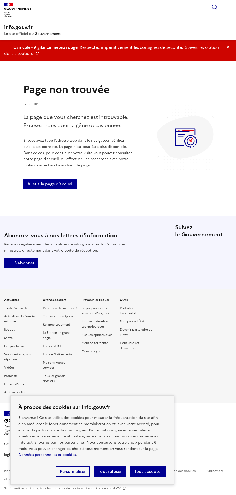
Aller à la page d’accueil (50, 184)
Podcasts (10, 376)
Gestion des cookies (181, 471)
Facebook (194, 246)
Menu (229, 7)
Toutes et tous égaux (58, 316)
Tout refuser (110, 471)
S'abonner (21, 263)
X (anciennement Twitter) (180, 246)
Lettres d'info (14, 384)
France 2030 (52, 346)
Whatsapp (209, 261)
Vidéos (9, 367)
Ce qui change (14, 346)
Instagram (223, 246)
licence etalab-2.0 (108, 488)
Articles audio (14, 392)
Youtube (223, 261)
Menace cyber (92, 351)
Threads (180, 261)
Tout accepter (148, 471)
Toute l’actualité (16, 308)
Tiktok (194, 261)
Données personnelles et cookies (47, 455)
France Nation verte (57, 354)
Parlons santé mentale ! (60, 308)
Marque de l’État (132, 321)
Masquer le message (228, 47)
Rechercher (214, 7)
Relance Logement (56, 324)
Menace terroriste (94, 343)
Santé (8, 338)
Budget (9, 329)
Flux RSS (180, 275)
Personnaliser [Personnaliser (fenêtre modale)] (73, 471)
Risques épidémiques (96, 334)
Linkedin (209, 246)
